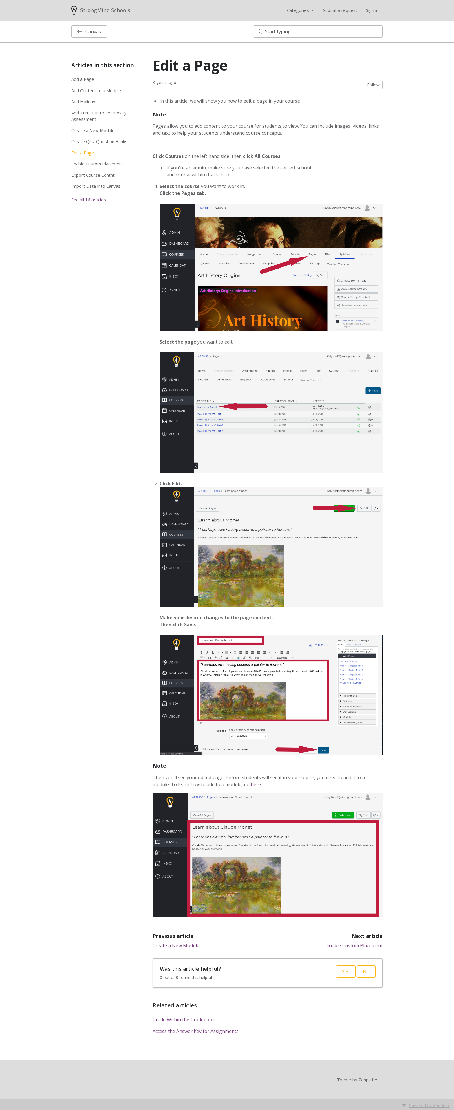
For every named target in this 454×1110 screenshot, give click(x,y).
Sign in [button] (372, 10)
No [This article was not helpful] (366, 971)
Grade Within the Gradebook (184, 1019)
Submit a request (340, 10)
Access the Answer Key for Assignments (196, 1031)
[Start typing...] (318, 31)
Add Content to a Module (96, 90)
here (256, 784)
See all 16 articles (88, 199)
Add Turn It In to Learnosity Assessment (99, 116)
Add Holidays (84, 101)
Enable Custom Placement (354, 945)
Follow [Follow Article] (373, 84)
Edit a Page (82, 153)
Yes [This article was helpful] (345, 971)
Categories (300, 10)
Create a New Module (176, 945)
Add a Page (82, 79)
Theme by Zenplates (357, 1079)
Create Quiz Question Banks (99, 141)
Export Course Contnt (93, 175)
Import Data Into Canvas (95, 186)
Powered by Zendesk (429, 1105)
